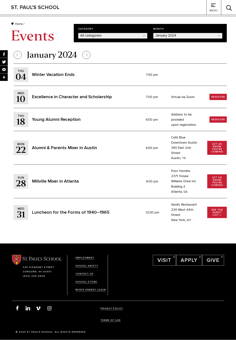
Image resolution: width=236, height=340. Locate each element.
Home (19, 24)
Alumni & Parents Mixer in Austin (64, 147)
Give (213, 260)
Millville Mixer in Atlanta (55, 181)
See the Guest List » (217, 212)
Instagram (49, 308)
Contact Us (84, 273)
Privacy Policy (111, 308)
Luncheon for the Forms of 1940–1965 (71, 212)
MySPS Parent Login (91, 289)
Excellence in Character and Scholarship (72, 96)
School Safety (87, 265)
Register (218, 96)
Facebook (17, 308)
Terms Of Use (110, 320)
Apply (189, 260)
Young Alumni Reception (56, 119)
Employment (85, 257)
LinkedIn (28, 308)
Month (158, 29)
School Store (86, 281)
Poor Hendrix (180, 171)
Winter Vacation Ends (53, 74)
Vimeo (38, 308)
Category (85, 29)
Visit (164, 260)
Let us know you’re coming (217, 147)
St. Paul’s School (35, 7)
